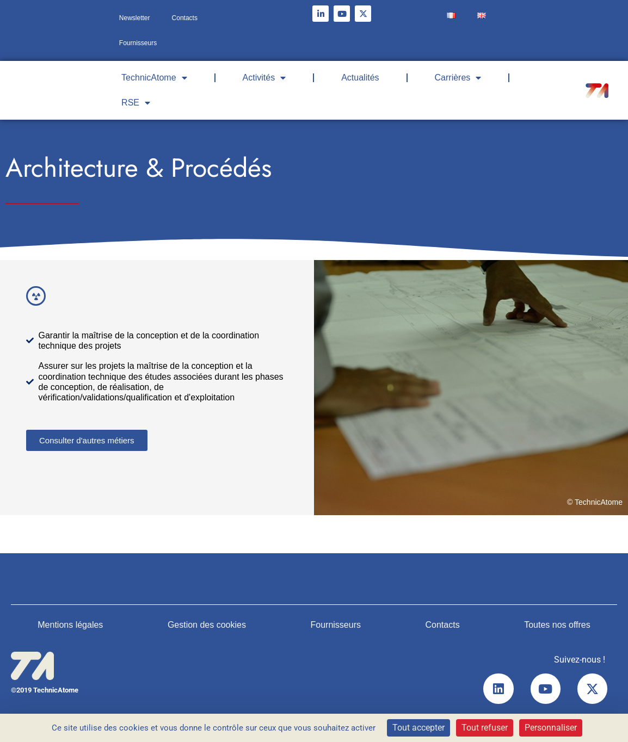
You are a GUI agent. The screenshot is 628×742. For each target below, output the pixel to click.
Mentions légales (70, 624)
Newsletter (134, 18)
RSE (135, 103)
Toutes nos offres (557, 624)
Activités (264, 78)
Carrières (458, 78)
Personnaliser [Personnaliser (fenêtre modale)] (551, 727)
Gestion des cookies (207, 624)
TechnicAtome (154, 78)
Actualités (360, 77)
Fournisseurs (138, 43)
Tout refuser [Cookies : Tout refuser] (484, 727)
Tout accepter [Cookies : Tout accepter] (418, 727)
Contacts (185, 18)
